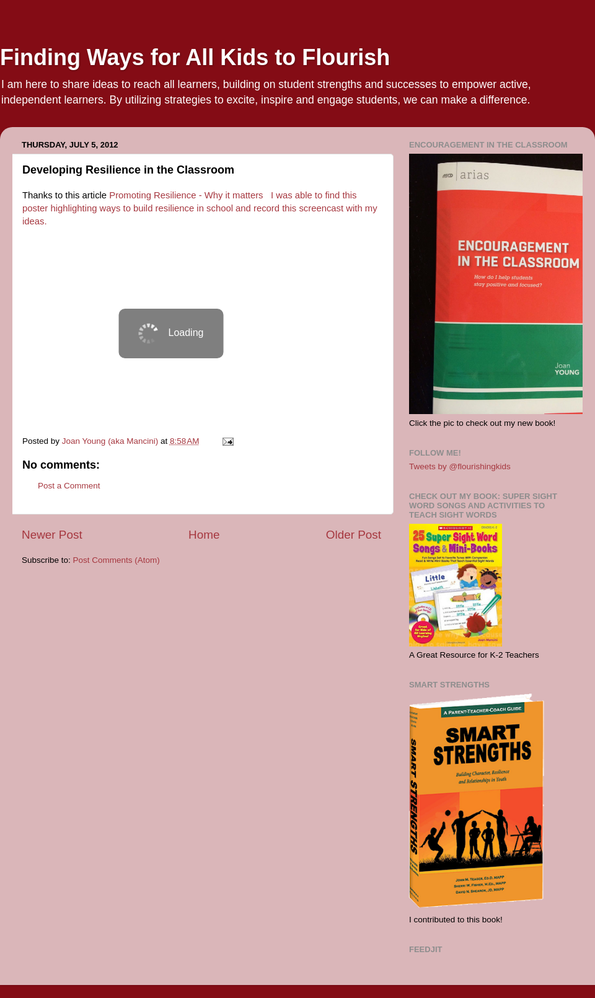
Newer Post (52, 534)
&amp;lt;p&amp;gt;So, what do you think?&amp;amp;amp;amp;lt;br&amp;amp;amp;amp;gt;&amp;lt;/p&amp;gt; (171, 333)
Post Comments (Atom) (116, 560)
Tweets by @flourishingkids (460, 466)
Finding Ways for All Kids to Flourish (195, 57)
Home (203, 534)
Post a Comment (69, 485)
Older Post (353, 534)
